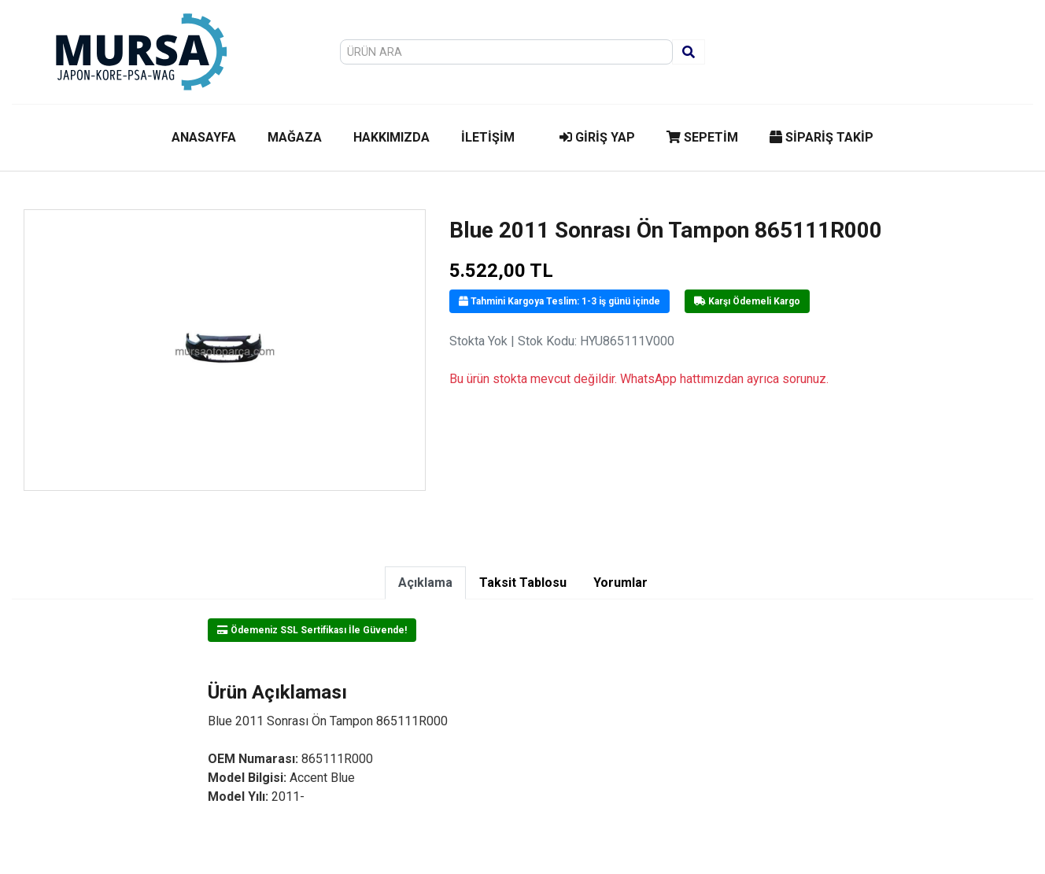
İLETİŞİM (488, 137)
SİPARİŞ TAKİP (821, 137)
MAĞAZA (295, 137)
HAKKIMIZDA (391, 137)
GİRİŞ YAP (597, 137)
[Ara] (688, 52)
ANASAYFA (204, 137)
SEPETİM (702, 137)
